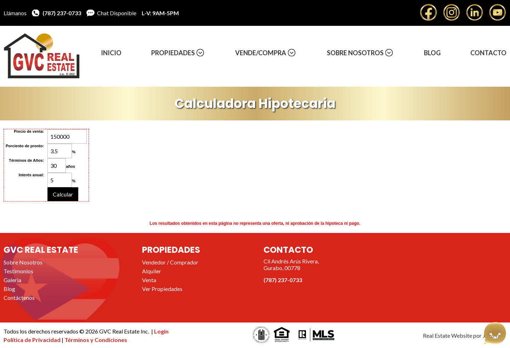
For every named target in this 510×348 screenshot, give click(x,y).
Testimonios (18, 271)
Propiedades (173, 53)
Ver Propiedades (162, 288)
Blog (432, 53)
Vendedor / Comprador (170, 262)
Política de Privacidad (33, 339)
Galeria (12, 279)
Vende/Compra (260, 53)
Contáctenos (19, 297)
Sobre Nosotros (355, 53)
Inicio (111, 53)
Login (161, 331)
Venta (149, 279)
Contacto (488, 53)
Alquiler (151, 271)
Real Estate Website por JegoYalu (464, 335)
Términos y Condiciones (95, 339)
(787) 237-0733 (61, 13)
